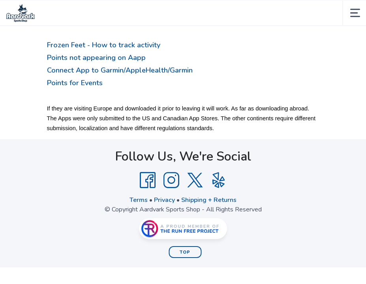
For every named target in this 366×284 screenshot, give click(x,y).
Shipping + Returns (208, 200)
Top (185, 252)
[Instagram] (171, 180)
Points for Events (75, 83)
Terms (139, 200)
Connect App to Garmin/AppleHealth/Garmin (120, 70)
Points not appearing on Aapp (96, 57)
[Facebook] (148, 180)
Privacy (164, 200)
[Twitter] (195, 180)
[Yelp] (219, 180)
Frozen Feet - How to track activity (103, 45)
